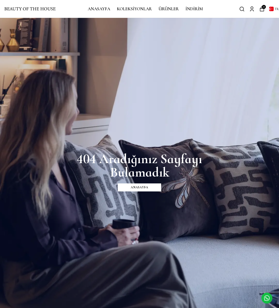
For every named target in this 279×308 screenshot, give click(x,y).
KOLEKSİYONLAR (134, 9)
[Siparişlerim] (252, 8)
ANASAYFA (99, 9)
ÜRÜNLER (169, 9)
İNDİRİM (194, 9)
